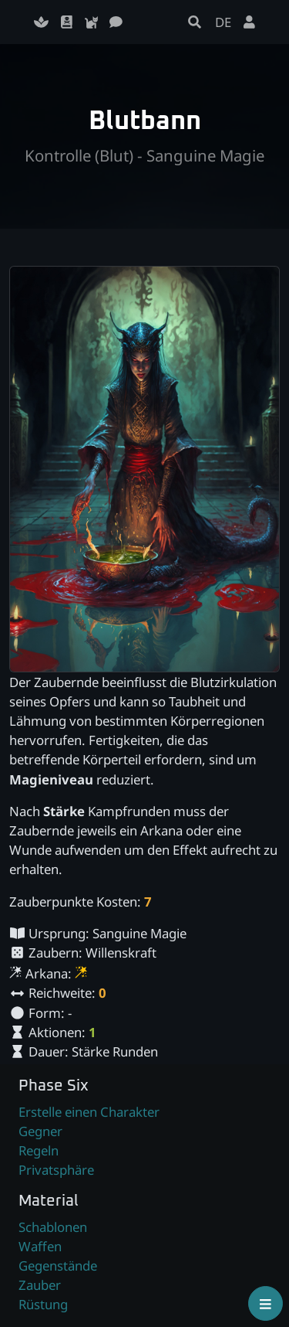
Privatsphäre (56, 1170)
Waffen (40, 1246)
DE (223, 22)
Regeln (38, 1150)
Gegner (40, 1131)
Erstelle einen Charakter (89, 1112)
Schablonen (52, 1227)
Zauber (39, 1285)
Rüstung (43, 1304)
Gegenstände (57, 1265)
